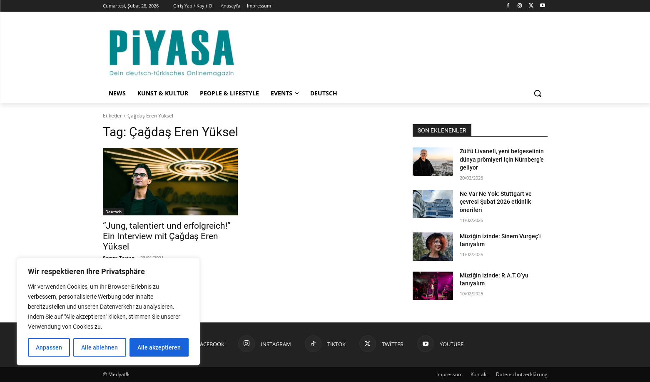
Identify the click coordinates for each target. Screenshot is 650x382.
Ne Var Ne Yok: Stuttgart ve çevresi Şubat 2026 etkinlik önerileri (496, 201)
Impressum (449, 374)
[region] (108, 311)
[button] (538, 93)
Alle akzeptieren (159, 347)
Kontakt (479, 374)
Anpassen (49, 347)
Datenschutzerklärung (522, 374)
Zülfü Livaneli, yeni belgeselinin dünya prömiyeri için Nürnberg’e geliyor (502, 159)
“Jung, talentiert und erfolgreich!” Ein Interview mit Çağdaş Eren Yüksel (167, 236)
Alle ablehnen (99, 347)
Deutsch (113, 212)
